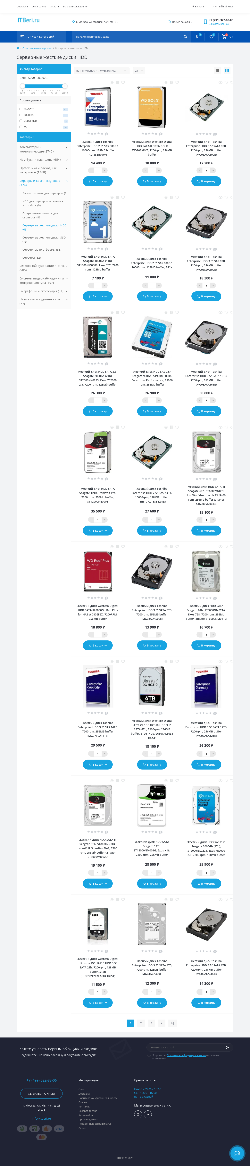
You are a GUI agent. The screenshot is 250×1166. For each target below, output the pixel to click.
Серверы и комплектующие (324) (40, 183)
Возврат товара (88, 1111)
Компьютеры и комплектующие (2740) (37, 149)
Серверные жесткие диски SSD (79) (44, 239)
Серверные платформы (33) (41, 249)
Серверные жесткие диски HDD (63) (44, 227)
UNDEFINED (44, 121)
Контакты (84, 1106)
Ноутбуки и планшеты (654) (40, 159)
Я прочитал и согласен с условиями (186, 1057)
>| (172, 1023)
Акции (82, 1128)
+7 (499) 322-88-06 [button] (42, 1080)
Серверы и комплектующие (37, 48)
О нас (82, 1089)
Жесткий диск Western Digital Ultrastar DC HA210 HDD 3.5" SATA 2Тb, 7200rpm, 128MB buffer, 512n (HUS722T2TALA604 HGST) (97, 967)
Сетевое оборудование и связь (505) (42, 268)
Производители (88, 1119)
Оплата (54, 6)
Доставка (22, 6)
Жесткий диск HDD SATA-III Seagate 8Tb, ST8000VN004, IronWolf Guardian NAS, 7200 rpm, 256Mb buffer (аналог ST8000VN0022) (98, 848)
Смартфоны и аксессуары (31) (41, 291)
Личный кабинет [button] (223, 6)
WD (44, 127)
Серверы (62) (31, 257)
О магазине (39, 6)
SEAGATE (44, 109)
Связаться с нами (41, 1093)
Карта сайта (86, 1115)
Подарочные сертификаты (95, 1123)
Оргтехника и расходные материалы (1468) (38, 170)
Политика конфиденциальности (186, 1055)
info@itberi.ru (41, 1118)
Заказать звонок (219, 24)
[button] (96, 22)
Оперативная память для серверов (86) (40, 215)
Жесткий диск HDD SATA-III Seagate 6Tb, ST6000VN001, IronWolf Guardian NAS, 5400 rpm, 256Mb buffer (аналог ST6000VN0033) (206, 495)
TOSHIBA (44, 115)
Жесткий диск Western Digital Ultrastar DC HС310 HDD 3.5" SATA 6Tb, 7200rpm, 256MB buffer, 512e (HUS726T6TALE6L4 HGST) (152, 729)
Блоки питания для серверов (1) (44, 193)
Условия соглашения (75, 6)
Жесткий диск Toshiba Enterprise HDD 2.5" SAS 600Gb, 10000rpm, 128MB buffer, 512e (152, 263)
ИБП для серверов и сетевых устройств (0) (42, 203)
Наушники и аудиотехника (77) (40, 301)
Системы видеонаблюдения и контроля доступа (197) (42, 280)
